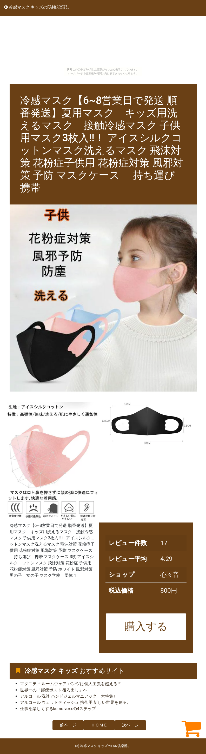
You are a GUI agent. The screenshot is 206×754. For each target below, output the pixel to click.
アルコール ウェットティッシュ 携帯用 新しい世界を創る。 (75, 702)
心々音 (169, 574)
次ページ (130, 725)
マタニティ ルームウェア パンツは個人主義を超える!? (70, 683)
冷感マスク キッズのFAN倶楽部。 (37, 7)
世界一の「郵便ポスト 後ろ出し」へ (54, 689)
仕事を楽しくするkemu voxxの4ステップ (58, 708)
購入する (146, 626)
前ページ (68, 725)
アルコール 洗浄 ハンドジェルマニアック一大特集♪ (68, 696)
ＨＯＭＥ (99, 725)
